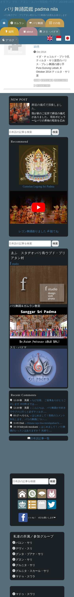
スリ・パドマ (48, 31)
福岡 (9, 31)
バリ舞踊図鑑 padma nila (31, 9)
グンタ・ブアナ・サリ (29, 554)
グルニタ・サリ (25, 565)
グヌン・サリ (24, 559)
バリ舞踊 (36, 23)
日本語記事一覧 (40, 438)
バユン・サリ (24, 542)
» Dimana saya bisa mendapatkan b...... (43, 423)
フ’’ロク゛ (9, 40)
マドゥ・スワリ (25, 594)
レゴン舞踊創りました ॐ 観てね (38, 231)
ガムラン (17, 23)
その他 (54, 23)
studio (14, 263)
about (28, 31)
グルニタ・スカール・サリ (32, 570)
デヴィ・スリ (24, 548)
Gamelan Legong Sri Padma (38, 186)
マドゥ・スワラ (25, 576)
